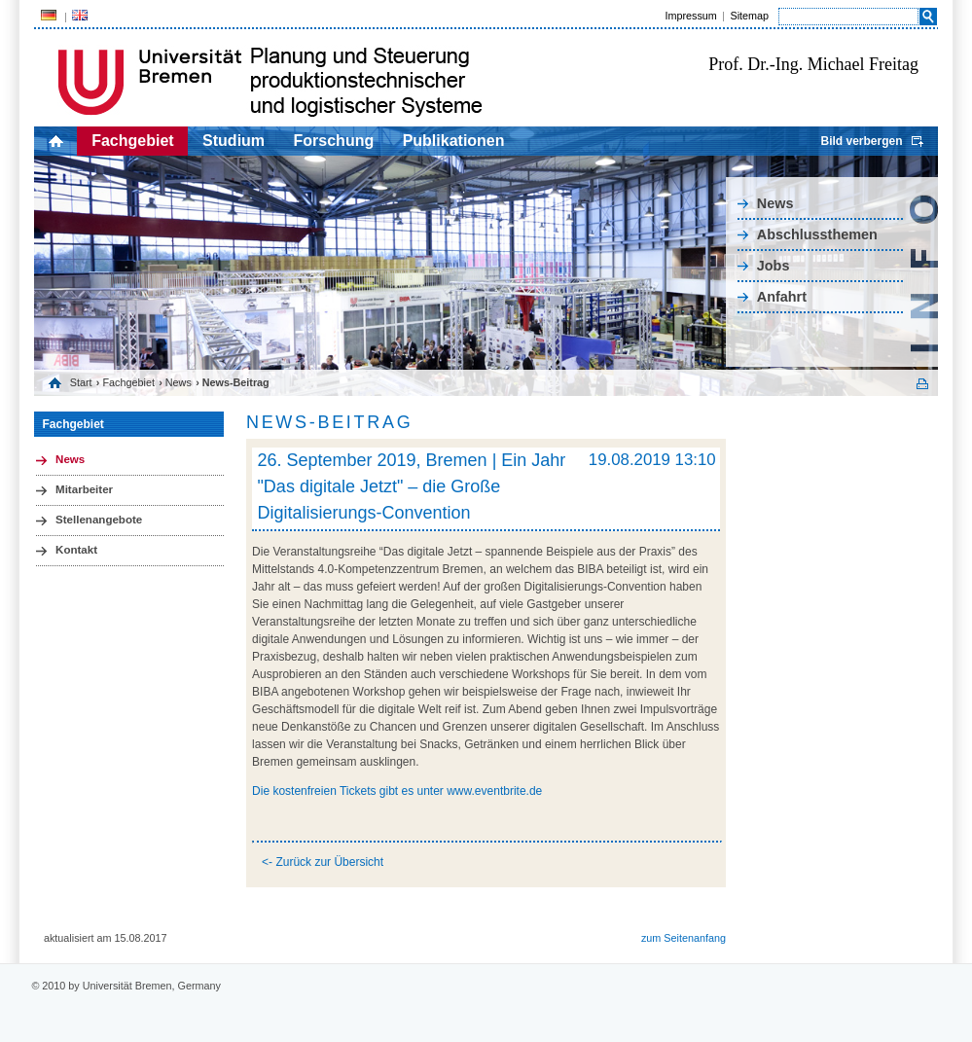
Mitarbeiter (84, 489)
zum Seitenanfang (683, 938)
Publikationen (454, 140)
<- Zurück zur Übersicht (322, 862)
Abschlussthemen (817, 234)
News (775, 203)
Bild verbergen (861, 141)
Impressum (690, 15)
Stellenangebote (98, 519)
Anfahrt (782, 297)
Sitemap (749, 15)
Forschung (334, 140)
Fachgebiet (132, 140)
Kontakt (76, 550)
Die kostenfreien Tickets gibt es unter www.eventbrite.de (397, 791)
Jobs (773, 265)
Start (81, 382)
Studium (233, 140)
